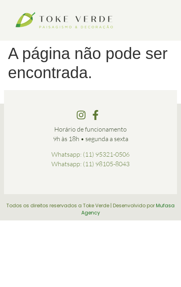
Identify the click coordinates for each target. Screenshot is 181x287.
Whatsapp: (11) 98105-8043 (90, 164)
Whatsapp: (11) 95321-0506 (90, 154)
